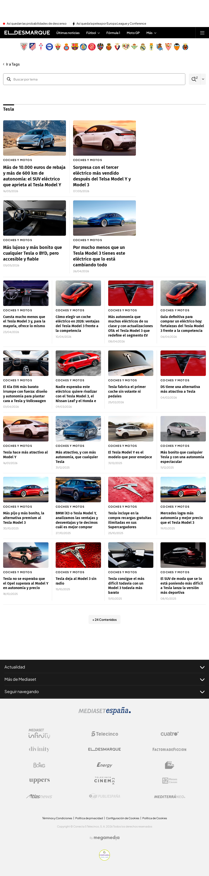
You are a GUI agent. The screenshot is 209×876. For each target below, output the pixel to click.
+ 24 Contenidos (104, 619)
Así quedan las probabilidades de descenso (37, 23)
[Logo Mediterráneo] (169, 796)
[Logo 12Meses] (169, 781)
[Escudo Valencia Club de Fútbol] (177, 47)
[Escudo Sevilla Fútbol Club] (168, 47)
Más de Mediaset (104, 679)
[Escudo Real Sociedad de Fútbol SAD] (160, 47)
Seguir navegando (104, 691)
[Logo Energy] (104, 765)
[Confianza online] (104, 859)
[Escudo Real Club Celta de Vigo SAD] (41, 47)
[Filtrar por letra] (203, 79)
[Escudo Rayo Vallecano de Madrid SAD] (126, 47)
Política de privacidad (89, 818)
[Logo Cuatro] (170, 733)
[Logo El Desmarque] (104, 749)
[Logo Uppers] (39, 780)
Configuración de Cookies (122, 818)
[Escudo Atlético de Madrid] (32, 47)
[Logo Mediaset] (104, 713)
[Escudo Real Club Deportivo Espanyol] (66, 47)
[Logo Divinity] (39, 749)
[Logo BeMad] (169, 765)
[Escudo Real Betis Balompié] (134, 47)
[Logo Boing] (39, 765)
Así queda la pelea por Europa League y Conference (111, 23)
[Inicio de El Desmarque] (27, 32)
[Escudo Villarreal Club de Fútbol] (185, 47)
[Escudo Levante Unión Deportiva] (100, 47)
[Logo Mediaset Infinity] (39, 733)
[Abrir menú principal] (202, 32)
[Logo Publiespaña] (104, 796)
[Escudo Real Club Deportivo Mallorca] (109, 47)
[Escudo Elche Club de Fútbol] (58, 47)
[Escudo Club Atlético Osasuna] (117, 47)
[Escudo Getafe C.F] (83, 47)
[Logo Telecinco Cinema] (104, 780)
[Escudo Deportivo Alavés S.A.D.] (49, 47)
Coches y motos (17, 160)
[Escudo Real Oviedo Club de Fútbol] (151, 47)
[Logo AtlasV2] (39, 796)
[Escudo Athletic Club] (24, 47)
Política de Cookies (154, 818)
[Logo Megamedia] (106, 838)
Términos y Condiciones (57, 818)
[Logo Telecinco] (104, 733)
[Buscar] (195, 79)
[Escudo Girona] (92, 47)
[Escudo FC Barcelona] (75, 47)
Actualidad (104, 667)
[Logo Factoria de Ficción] (170, 749)
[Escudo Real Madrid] (143, 47)
